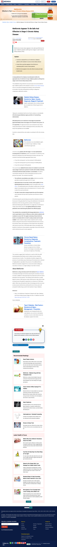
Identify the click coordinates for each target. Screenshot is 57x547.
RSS (20, 543)
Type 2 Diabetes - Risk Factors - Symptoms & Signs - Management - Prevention (33, 307)
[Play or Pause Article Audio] (13, 42)
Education (49, 4)
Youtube (21, 543)
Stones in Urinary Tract (28, 423)
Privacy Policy (34, 544)
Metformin (27, 140)
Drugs (38, 4)
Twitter (24, 340)
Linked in (16, 543)
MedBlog (34, 527)
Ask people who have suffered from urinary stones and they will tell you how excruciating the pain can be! (32, 427)
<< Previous (15, 345)
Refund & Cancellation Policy (26, 537)
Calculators (27, 4)
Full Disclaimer (13, 517)
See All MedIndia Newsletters (7, 529)
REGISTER (53, 1)
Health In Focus (13, 22)
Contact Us (47, 521)
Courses (22, 525)
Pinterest (33, 340)
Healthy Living (9, 4)
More (54, 4)
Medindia (4, 22)
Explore (3, 4)
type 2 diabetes (40, 271)
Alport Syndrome (27, 402)
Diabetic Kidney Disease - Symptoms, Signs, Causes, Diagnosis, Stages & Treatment (33, 99)
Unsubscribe (23, 539)
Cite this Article (16, 351)
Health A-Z (21, 4)
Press (34, 529)
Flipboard (25, 543)
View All (28, 501)
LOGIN (49, 1)
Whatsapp (28, 340)
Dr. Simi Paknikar (18, 38)
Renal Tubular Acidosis (28, 359)
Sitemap (34, 525)
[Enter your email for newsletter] (10, 524)
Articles (33, 4)
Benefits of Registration (37, 523)
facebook (12, 543)
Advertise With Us (48, 523)
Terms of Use (38, 544)
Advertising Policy (48, 525)
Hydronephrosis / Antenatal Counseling (32, 414)
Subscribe (4, 526)
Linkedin (31, 340)
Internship (23, 527)
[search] (26, 507)
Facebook (26, 340)
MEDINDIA (6, 2)
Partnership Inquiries (25, 534)
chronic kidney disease (39, 85)
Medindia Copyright (46, 543)
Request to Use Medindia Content (27, 536)
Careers (22, 523)
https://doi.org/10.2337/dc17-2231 (22, 297)
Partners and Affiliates (49, 527)
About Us (23, 521)
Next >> (42, 347)
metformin (41, 212)
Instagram (23, 543)
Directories (43, 4)
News (15, 4)
